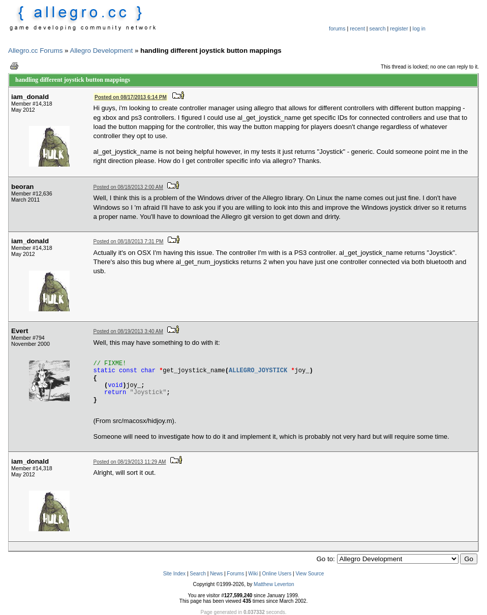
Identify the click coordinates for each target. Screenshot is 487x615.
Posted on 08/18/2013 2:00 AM (128, 187)
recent (357, 28)
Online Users (276, 573)
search (378, 28)
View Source (309, 573)
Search (198, 573)
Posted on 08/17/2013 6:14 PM (131, 97)
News (216, 573)
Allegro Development (101, 50)
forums (337, 28)
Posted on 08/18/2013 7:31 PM (129, 241)
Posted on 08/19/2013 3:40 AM (128, 331)
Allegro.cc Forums (35, 50)
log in (419, 28)
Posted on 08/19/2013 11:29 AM (130, 462)
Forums (235, 573)
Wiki (253, 573)
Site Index (174, 573)
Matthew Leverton (274, 584)
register (399, 28)
